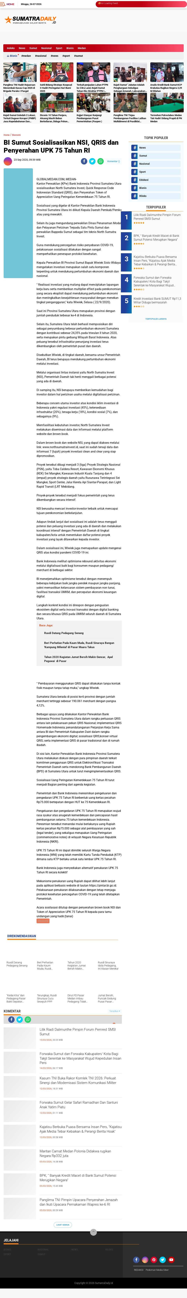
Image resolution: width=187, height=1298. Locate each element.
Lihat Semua (62, 1234)
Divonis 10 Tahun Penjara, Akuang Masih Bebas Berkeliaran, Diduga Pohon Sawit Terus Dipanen (53, 118)
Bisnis (70, 48)
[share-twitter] (92, 161)
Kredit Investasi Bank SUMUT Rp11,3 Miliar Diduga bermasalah (160, 292)
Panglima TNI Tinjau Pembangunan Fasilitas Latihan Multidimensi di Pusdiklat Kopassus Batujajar (130, 118)
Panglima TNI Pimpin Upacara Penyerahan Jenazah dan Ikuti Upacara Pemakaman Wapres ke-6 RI (79, 1216)
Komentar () (113, 161)
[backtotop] (93, 1241)
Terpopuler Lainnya (156, 307)
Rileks (142, 195)
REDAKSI (139, 1279)
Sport (59, 48)
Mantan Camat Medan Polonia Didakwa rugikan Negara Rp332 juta (81, 1164)
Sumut (33, 48)
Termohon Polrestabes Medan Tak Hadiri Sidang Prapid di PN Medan (166, 118)
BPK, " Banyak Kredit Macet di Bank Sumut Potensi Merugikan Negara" (75, 1189)
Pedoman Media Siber (159, 1279)
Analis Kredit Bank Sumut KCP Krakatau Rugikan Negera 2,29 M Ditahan (166, 87)
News (22, 48)
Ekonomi (19, 134)
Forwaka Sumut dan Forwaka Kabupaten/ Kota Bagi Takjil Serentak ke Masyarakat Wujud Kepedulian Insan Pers (80, 1070)
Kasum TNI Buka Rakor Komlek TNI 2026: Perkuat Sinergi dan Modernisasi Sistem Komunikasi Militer (79, 1095)
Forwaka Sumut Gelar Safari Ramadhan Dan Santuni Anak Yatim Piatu (81, 1116)
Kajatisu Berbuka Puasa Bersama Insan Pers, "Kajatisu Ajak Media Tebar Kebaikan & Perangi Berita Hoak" (80, 1143)
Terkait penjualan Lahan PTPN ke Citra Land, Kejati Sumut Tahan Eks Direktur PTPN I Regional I (92, 88)
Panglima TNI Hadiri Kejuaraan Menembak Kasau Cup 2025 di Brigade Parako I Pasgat (19, 87)
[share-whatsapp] (100, 161)
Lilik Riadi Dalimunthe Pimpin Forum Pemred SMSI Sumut (77, 1043)
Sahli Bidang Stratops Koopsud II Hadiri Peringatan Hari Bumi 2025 (56, 87)
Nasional (46, 48)
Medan (82, 48)
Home (10, 4)
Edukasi (143, 179)
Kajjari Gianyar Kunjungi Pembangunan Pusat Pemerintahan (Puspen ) (89, 118)
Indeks (11, 48)
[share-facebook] (84, 161)
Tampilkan (114, 1020)
